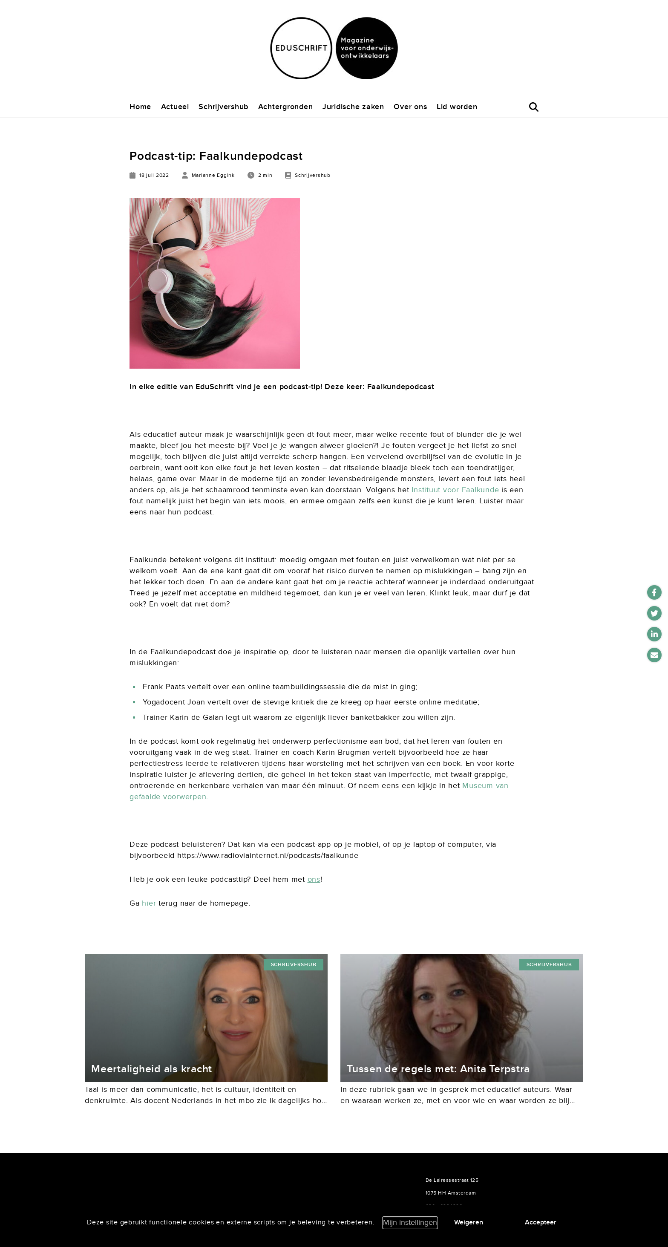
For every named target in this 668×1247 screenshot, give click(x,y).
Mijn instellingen (410, 1222)
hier (149, 903)
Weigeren (468, 1222)
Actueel (175, 106)
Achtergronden (285, 106)
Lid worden (457, 106)
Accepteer (540, 1222)
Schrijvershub (223, 106)
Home (140, 106)
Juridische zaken (353, 106)
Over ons (410, 106)
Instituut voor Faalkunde (455, 489)
